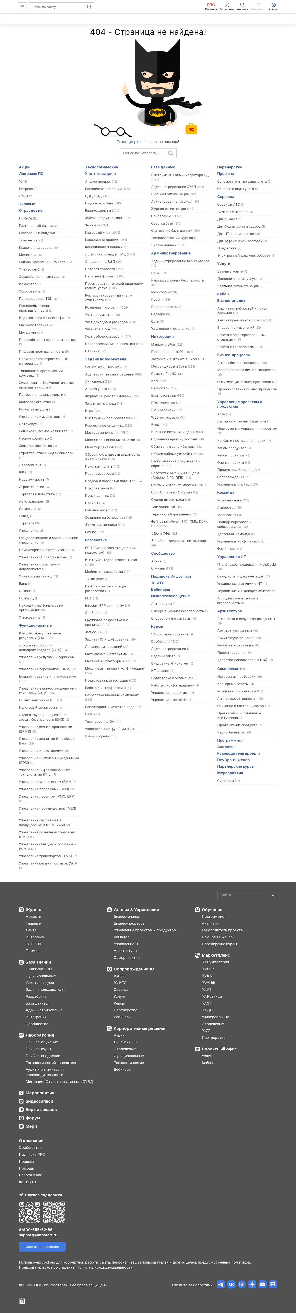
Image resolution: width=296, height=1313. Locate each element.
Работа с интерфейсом (104, 688)
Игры (90, 411)
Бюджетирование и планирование (47, 676)
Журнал (34, 909)
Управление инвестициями (41, 751)
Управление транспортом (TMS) (45, 856)
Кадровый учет (97, 232)
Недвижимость (31, 479)
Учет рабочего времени (104, 336)
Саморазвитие (231, 669)
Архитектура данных (234, 631)
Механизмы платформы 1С (107, 661)
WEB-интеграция (165, 417)
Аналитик (226, 747)
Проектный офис (219, 1049)
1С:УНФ (208, 983)
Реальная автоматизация (238, 286)
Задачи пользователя (105, 359)
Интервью (35, 937)
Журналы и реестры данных (108, 396)
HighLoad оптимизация (170, 194)
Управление (28, 530)
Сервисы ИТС (228, 204)
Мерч (31, 1126)
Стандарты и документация (240, 576)
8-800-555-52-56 (35, 1230)
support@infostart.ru (38, 1235)
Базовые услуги (230, 271)
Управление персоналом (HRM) (45, 669)
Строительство (31, 487)
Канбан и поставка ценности (241, 441)
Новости (33, 916)
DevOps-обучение (42, 1042)
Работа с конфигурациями (172, 685)
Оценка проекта (230, 463)
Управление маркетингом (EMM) (46, 782)
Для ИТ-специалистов (235, 234)
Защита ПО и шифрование (106, 639)
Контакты (27, 1182)
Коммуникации (229, 500)
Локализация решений (103, 647)
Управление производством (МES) (47, 808)
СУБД (23, 196)
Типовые (27, 204)
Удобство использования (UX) (242, 660)
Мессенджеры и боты (169, 366)
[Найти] (273, 895)
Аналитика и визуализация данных (246, 619)
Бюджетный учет (99, 203)
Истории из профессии (236, 677)
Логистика (27, 509)
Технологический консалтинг (51, 1063)
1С (21, 181)
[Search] (247, 895)
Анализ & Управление (136, 909)
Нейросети (160, 388)
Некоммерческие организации (44, 550)
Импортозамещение (170, 596)
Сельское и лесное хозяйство (43, 431)
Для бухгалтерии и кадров (239, 226)
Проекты (225, 173)
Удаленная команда (233, 534)
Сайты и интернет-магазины (174, 485)
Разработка (96, 540)
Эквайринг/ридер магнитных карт (179, 541)
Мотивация (226, 515)
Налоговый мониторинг (38, 707)
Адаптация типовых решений (109, 374)
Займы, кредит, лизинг (103, 218)
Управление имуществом (39, 417)
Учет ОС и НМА (97, 329)
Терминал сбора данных (171, 514)
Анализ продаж (98, 181)
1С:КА (207, 976)
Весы (155, 425)
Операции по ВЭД (100, 262)
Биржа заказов (41, 1109)
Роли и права (162, 307)
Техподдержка (130, 142)
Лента (31, 930)
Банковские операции (103, 189)
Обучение (212, 909)
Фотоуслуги (28, 424)
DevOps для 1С (163, 642)
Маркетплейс (216, 955)
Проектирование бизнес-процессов (247, 389)
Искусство (28, 284)
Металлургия (29, 332)
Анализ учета (96, 389)
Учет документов (99, 315)
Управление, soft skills (169, 700)
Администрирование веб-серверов (180, 261)
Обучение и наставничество (240, 706)
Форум (33, 1117)
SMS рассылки (163, 410)
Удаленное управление (170, 328)
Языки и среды (97, 736)
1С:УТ (207, 989)
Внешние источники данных (174, 432)
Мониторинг (161, 292)
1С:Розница (212, 996)
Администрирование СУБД (173, 187)
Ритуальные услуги (34, 409)
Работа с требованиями (236, 347)
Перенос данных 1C (167, 352)
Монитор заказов (99, 447)
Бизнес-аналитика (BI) (37, 700)
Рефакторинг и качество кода (110, 707)
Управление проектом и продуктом (145, 930)
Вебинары (160, 589)
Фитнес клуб (29, 269)
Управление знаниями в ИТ (239, 584)
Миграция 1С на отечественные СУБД (59, 1081)
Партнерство (229, 167)
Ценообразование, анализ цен (110, 344)
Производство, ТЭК (35, 299)
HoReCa (25, 218)
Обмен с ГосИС (163, 374)
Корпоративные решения (140, 1028)
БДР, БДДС (94, 196)
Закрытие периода (100, 403)
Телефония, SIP (163, 507)
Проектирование (231, 652)
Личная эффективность (236, 698)
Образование (29, 291)
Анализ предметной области (241, 320)
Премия (32, 950)
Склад (24, 516)
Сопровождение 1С (134, 969)
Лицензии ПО (31, 173)
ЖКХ (22, 472)
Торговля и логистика (37, 494)
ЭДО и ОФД (160, 533)
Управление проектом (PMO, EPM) (47, 796)
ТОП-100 (33, 944)
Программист (230, 740)
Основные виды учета (235, 189)
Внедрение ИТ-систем (169, 663)
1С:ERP (208, 969)
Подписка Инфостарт (171, 576)
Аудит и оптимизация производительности (45, 1072)
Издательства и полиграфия (42, 318)
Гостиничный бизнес (36, 226)
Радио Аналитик (231, 732)
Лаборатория (40, 1035)
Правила (26, 1161)
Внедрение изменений (235, 327)
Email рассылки (163, 395)
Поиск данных (97, 495)
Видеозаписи (39, 1101)
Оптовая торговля (100, 269)
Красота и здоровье (35, 248)
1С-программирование (169, 634)
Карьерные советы (232, 684)
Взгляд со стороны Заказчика (241, 421)
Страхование (29, 617)
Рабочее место (97, 510)
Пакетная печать (99, 466)
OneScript (92, 613)
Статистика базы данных (171, 230)
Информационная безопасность (177, 280)
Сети (155, 321)
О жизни (158, 568)
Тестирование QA (99, 721)
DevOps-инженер (233, 760)
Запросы (92, 632)
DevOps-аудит (38, 1049)
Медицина (27, 255)
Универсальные (215, 1017)
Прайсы (91, 503)
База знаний (38, 962)
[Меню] (22, 6)
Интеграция (162, 336)
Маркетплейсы (163, 344)
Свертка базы (162, 223)
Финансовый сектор (35, 576)
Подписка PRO (39, 969)
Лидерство (226, 507)
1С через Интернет (232, 212)
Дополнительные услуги (237, 279)
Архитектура (229, 611)
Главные (33, 923)
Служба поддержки (43, 1195)
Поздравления (97, 488)
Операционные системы (171, 618)
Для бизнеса (227, 219)
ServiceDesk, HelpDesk (103, 367)
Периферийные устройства (173, 454)
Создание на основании (105, 517)
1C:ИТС (157, 583)
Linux (155, 273)
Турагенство (29, 240)
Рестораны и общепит (37, 233)
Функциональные (35, 625)
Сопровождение (230, 477)
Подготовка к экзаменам (172, 678)
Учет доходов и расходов (106, 322)
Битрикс (26, 189)
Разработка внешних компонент (112, 695)
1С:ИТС (120, 983)
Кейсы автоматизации (235, 645)
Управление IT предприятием (43, 557)
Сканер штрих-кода (167, 500)
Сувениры (225, 781)
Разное (91, 532)
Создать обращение (42, 1247)
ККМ (155, 381)
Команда (225, 492)
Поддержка (227, 248)
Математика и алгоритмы (106, 654)
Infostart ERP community (104, 606)
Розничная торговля (101, 307)
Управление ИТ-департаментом (243, 591)
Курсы (157, 626)
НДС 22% (92, 351)
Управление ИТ (231, 556)
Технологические (101, 167)
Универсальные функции (105, 729)
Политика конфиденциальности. (104, 1267)
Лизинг (25, 591)
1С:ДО (207, 1010)
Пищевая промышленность (41, 351)
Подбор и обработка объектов (110, 481)
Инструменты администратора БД (180, 175)
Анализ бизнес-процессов (239, 363)
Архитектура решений (235, 638)
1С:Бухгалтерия (215, 962)
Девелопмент (30, 465)
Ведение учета (163, 656)
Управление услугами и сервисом (46, 657)
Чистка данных (163, 245)
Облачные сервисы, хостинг (174, 439)
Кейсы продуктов (231, 448)
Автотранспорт (32, 501)
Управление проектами (170, 693)
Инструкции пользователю (107, 418)
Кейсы (223, 294)
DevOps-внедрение (43, 1056)
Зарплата (92, 225)
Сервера (158, 314)
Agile (221, 414)
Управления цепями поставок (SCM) (49, 863)
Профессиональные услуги (41, 395)
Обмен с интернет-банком (172, 446)
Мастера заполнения (102, 432)
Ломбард (26, 598)
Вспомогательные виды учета (242, 181)
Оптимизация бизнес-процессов (244, 382)
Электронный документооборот (244, 255)
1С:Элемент (94, 579)
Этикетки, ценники (101, 525)
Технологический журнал (172, 238)
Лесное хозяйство (34, 438)
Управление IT (126, 944)
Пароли (157, 299)
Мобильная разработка (104, 572)
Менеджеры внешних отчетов (110, 440)
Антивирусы (161, 604)
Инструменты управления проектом (247, 429)
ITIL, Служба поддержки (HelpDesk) (246, 564)
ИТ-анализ (160, 671)
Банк (23, 584)
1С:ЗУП (208, 1003)
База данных (163, 167)
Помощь (26, 1168)
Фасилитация (228, 549)
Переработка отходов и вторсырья (48, 340)
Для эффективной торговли (240, 241)
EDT (88, 598)
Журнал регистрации (168, 209)
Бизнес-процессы (234, 355)
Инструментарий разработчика (111, 560)
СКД (88, 714)
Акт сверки (94, 381)
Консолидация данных (103, 247)
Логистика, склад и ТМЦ (105, 254)
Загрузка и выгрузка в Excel (174, 359)
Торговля (26, 523)
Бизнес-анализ (231, 300)
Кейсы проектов (231, 455)
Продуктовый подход (235, 470)
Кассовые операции (101, 240)
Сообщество (163, 553)
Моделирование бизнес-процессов (246, 370)
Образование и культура (39, 277)
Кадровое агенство (35, 402)
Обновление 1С (163, 216)
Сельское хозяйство (35, 446)
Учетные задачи (100, 173)
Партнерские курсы (235, 766)
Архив (156, 561)
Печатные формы (99, 276)
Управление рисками (234, 484)
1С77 (206, 1030)
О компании (31, 1140)
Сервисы (225, 196)
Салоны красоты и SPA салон (43, 262)
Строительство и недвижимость (46, 453)
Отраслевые (31, 210)
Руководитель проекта (238, 753)
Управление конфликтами (238, 541)
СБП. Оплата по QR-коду (171, 492)
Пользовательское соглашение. (47, 1267)
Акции (25, 167)
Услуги (223, 263)
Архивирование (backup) (171, 201)
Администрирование (171, 253)
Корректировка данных (104, 425)
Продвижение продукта (237, 725)
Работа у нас (30, 1175)
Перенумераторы (99, 474)
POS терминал (163, 403)
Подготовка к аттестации (106, 680)
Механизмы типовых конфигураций (114, 668)
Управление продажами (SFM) (44, 789)
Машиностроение (33, 325)
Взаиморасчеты (98, 210)
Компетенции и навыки (236, 691)
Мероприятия (230, 773)
